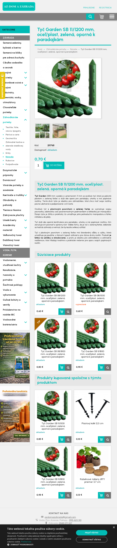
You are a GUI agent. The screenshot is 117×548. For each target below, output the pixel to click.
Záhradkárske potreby (56, 49)
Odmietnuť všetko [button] (91, 539)
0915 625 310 (75, 520)
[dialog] (58, 536)
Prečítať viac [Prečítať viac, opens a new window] (26, 542)
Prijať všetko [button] (91, 532)
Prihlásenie (89, 7)
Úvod (40, 49)
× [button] (114, 527)
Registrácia (105, 7)
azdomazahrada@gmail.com (60, 517)
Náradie (73, 49)
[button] (40, 544)
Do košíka (56, 165)
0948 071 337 (65, 523)
